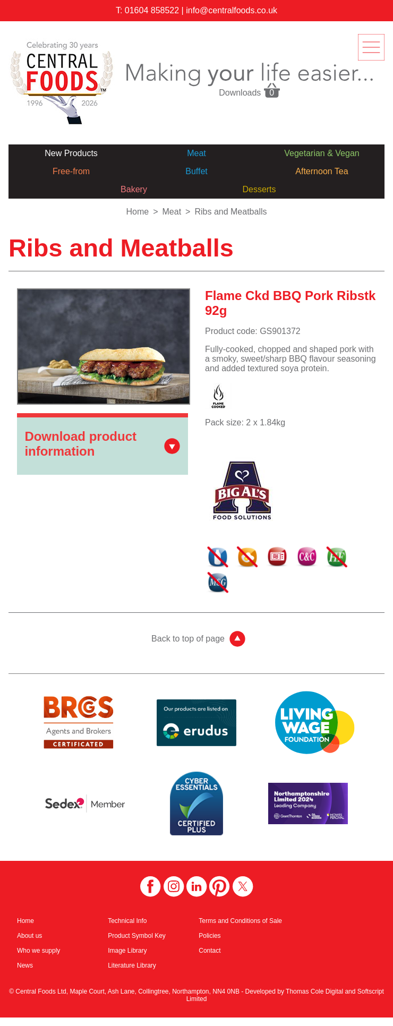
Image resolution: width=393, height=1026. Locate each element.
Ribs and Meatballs (230, 211)
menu (371, 47)
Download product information (80, 443)
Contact (209, 950)
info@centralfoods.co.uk (231, 10)
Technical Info (127, 921)
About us (29, 935)
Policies (209, 935)
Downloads (249, 90)
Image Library (127, 950)
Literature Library (132, 965)
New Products (71, 153)
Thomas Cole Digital (314, 991)
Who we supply (38, 950)
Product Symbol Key (137, 935)
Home (137, 211)
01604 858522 (152, 10)
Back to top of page (188, 638)
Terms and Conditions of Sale (240, 921)
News (25, 965)
